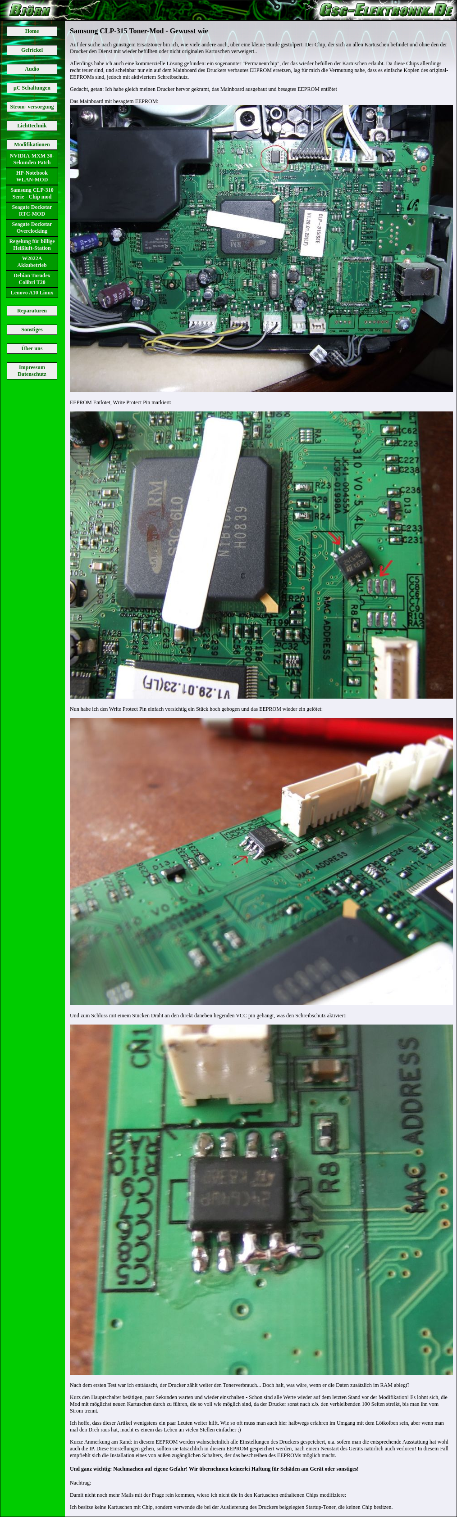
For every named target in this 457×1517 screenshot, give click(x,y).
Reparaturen (32, 310)
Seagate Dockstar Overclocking (32, 227)
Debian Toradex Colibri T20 (32, 278)
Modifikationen (32, 144)
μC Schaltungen (32, 88)
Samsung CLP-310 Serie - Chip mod (32, 193)
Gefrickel (32, 50)
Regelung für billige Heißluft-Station (32, 244)
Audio (32, 69)
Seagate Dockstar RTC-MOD (32, 210)
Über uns (32, 348)
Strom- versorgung (32, 107)
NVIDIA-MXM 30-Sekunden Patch (32, 159)
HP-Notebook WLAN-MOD (32, 176)
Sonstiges (31, 329)
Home (32, 31)
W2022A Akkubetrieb (31, 261)
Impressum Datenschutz (32, 370)
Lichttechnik (31, 125)
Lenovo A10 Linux (32, 292)
